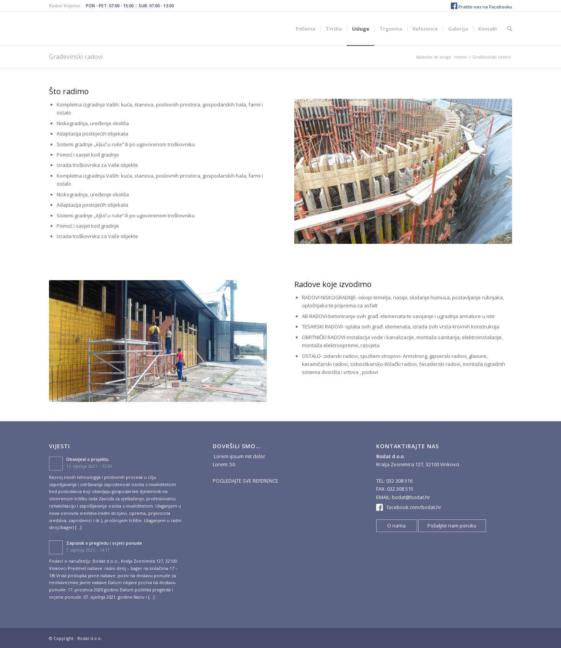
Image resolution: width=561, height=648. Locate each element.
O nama (396, 525)
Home (460, 57)
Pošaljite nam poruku (451, 525)
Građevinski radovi (76, 56)
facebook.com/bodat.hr (414, 507)
